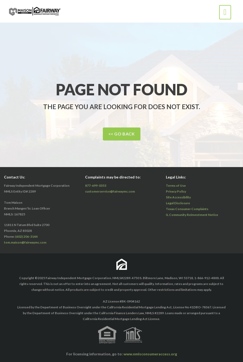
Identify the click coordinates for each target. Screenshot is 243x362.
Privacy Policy (176, 191)
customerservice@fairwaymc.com (110, 191)
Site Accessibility (178, 197)
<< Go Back (121, 133)
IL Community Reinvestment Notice (192, 215)
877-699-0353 (95, 186)
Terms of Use (176, 186)
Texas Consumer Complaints (187, 209)
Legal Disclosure (178, 203)
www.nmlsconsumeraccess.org (150, 354)
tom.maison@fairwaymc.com (25, 242)
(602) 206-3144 (26, 237)
